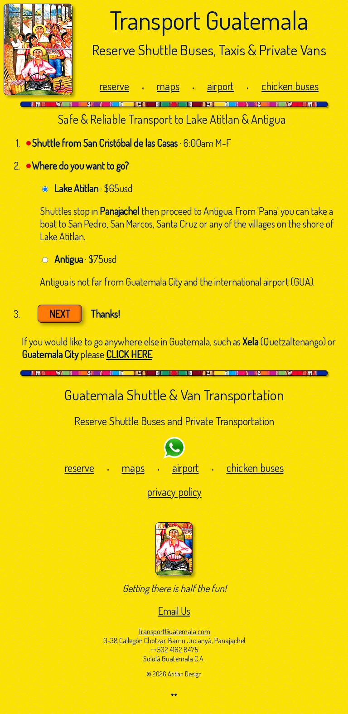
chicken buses (290, 86)
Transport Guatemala (209, 20)
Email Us (174, 610)
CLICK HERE (129, 354)
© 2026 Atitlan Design (174, 674)
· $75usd (85, 259)
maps (168, 86)
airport (220, 86)
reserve (114, 86)
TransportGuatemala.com (174, 631)
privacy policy (174, 492)
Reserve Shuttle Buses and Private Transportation (174, 421)
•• (174, 694)
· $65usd (93, 188)
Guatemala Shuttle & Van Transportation (174, 394)
